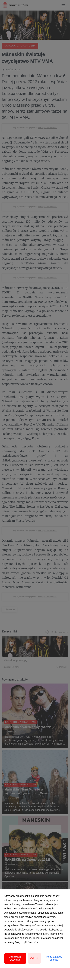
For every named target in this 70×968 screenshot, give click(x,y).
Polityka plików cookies (54, 958)
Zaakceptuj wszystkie (15, 958)
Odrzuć (34, 958)
